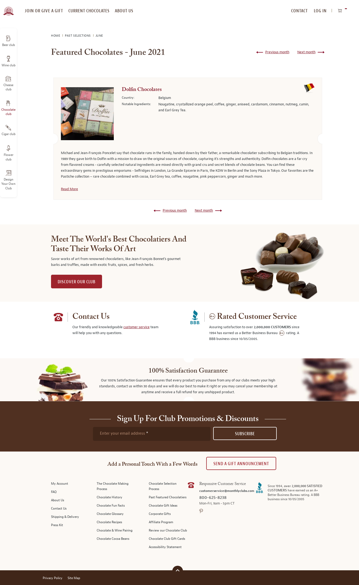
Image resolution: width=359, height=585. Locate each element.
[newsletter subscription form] (151, 434)
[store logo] (8, 8)
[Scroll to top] (177, 570)
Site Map (74, 578)
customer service (136, 327)
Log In (320, 11)
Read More (69, 189)
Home (56, 35)
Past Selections (78, 35)
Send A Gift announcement (241, 463)
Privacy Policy (53, 578)
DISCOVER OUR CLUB (76, 282)
